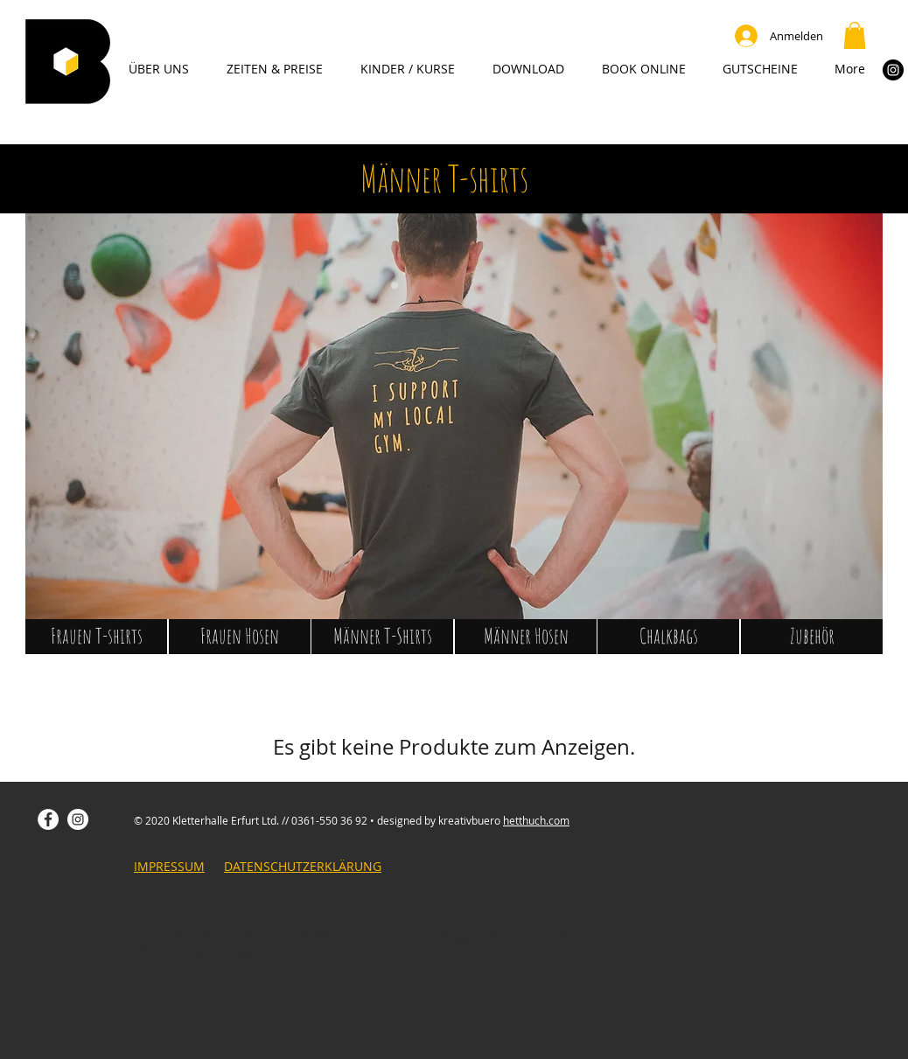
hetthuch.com (536, 820)
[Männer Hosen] (526, 636)
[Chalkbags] (668, 636)
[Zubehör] (812, 636)
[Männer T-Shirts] (382, 636)
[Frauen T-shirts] (96, 636)
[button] (854, 35)
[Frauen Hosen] (240, 636)
